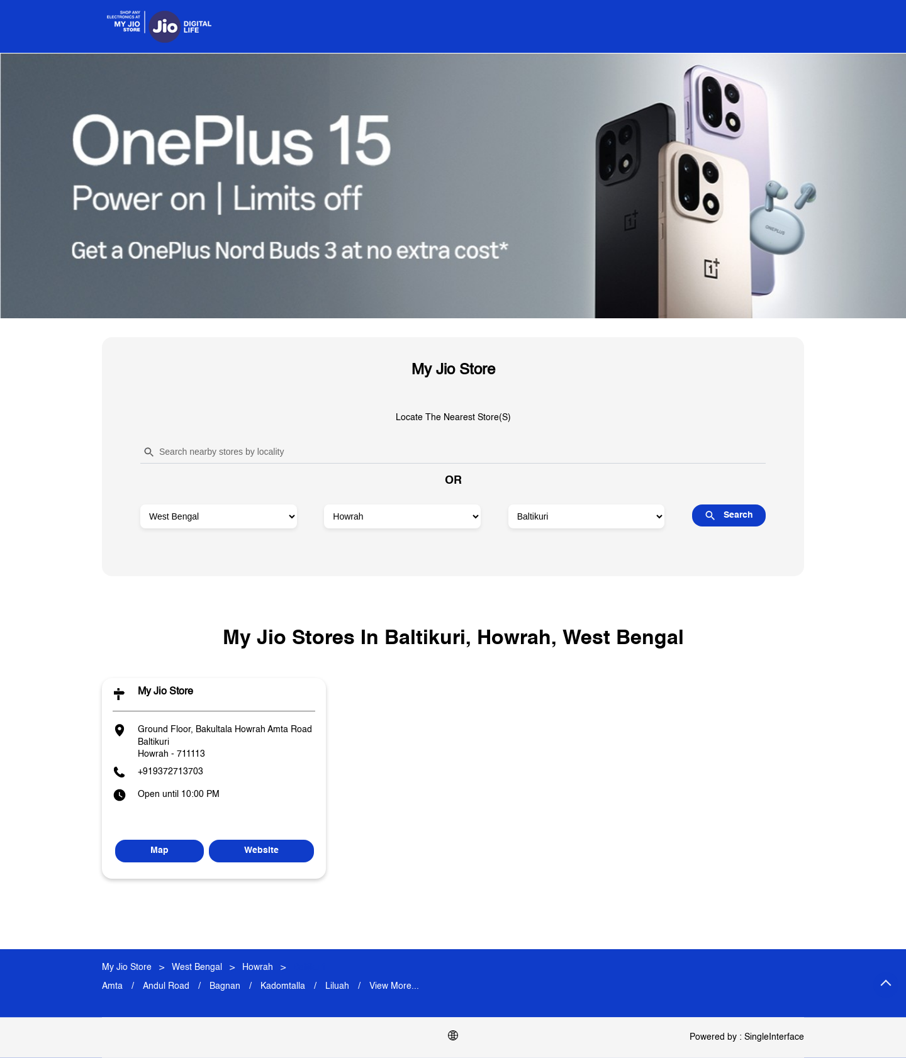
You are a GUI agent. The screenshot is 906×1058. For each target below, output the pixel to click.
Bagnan (225, 986)
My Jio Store (165, 692)
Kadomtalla (282, 986)
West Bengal (197, 967)
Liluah (337, 986)
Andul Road (166, 986)
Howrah (257, 967)
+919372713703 (170, 771)
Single (774, 1037)
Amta (112, 986)
